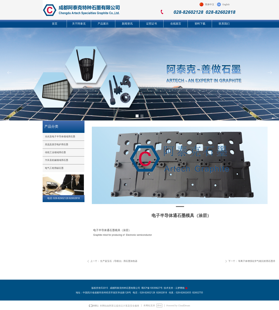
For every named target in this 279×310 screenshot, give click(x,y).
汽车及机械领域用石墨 (56, 160)
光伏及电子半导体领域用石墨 (60, 136)
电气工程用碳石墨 (54, 168)
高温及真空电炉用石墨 (56, 144)
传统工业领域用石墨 (55, 152)
